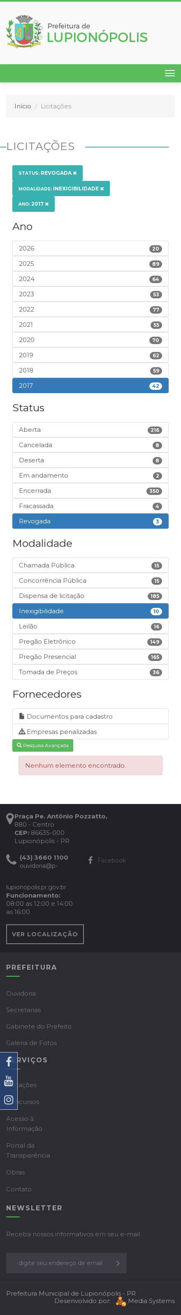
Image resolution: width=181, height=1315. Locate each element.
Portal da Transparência (28, 1150)
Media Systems (144, 1301)
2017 (34, 204)
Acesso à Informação (24, 1123)
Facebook (107, 860)
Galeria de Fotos (31, 1043)
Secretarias (23, 1010)
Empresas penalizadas (58, 732)
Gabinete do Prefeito (39, 1026)
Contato (19, 1189)
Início (22, 106)
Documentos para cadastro (66, 716)
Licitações (21, 1085)
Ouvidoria (21, 993)
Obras (15, 1172)
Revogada (48, 173)
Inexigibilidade (61, 188)
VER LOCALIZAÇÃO (45, 934)
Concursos (22, 1102)
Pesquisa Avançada (43, 745)
